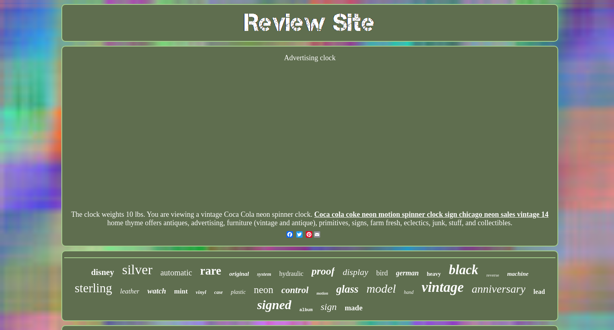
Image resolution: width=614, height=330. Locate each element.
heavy (434, 274)
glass (347, 289)
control (295, 290)
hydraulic (291, 273)
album (306, 310)
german (407, 273)
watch (156, 291)
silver (137, 269)
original (239, 274)
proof (323, 271)
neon (263, 289)
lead (539, 291)
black (463, 270)
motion (322, 293)
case (218, 292)
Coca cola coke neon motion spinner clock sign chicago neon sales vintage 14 (431, 214)
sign (329, 306)
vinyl (201, 292)
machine (518, 274)
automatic (176, 272)
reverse (492, 275)
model (381, 288)
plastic (238, 292)
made (353, 308)
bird (382, 273)
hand (409, 292)
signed (274, 304)
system (264, 274)
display (355, 272)
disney (102, 272)
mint (181, 291)
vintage (443, 287)
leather (129, 291)
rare (211, 270)
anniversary (499, 289)
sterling (93, 288)
